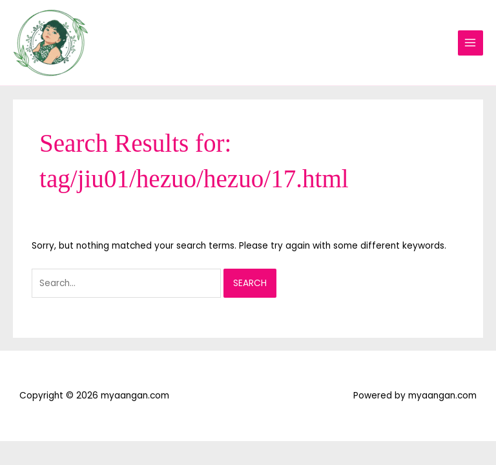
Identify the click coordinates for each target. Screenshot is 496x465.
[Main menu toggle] (470, 43)
